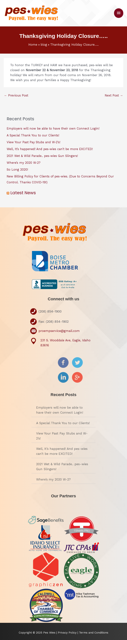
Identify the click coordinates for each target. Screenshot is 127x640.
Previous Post (16, 95)
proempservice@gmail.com (59, 331)
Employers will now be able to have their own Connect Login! (53, 128)
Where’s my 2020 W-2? (23, 162)
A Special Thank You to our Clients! (33, 135)
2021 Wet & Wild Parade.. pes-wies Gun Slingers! (42, 156)
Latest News (23, 193)
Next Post (114, 95)
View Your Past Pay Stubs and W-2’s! (33, 142)
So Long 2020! (17, 169)
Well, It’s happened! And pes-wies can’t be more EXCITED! (50, 149)
